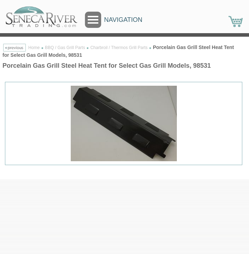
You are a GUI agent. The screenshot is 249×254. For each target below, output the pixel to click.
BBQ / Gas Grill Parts (65, 47)
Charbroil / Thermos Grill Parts (118, 47)
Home (34, 47)
